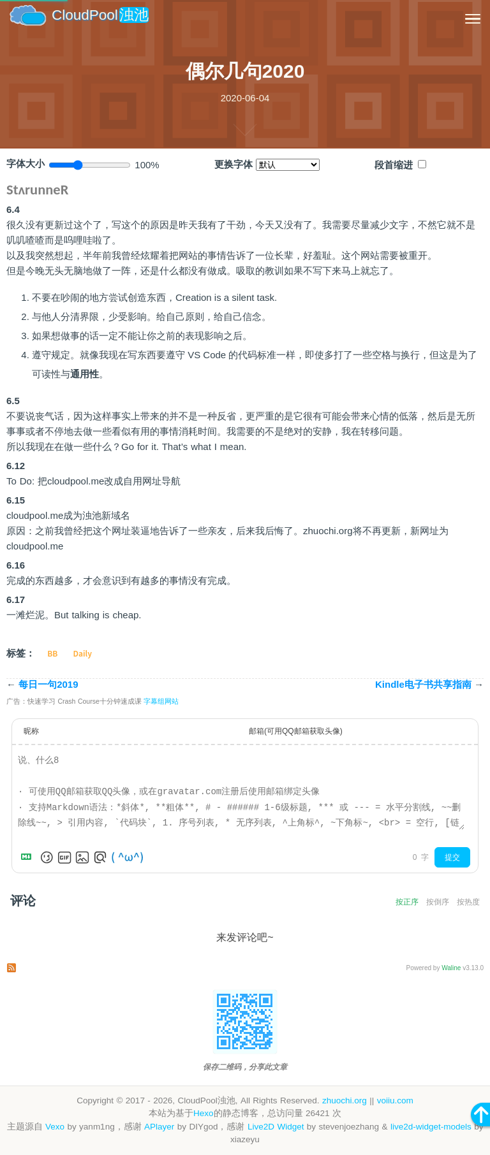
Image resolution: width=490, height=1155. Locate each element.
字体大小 (25, 164)
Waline (451, 967)
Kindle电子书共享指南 (429, 684)
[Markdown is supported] (28, 857)
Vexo (54, 1126)
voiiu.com (395, 1100)
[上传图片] (82, 857)
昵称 (31, 731)
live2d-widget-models (430, 1126)
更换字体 (233, 164)
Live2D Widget (276, 1126)
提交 (452, 857)
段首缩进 (394, 165)
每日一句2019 (42, 684)
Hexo (203, 1113)
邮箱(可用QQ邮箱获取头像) (296, 731)
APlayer (159, 1126)
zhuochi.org (344, 1100)
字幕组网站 (161, 701)
